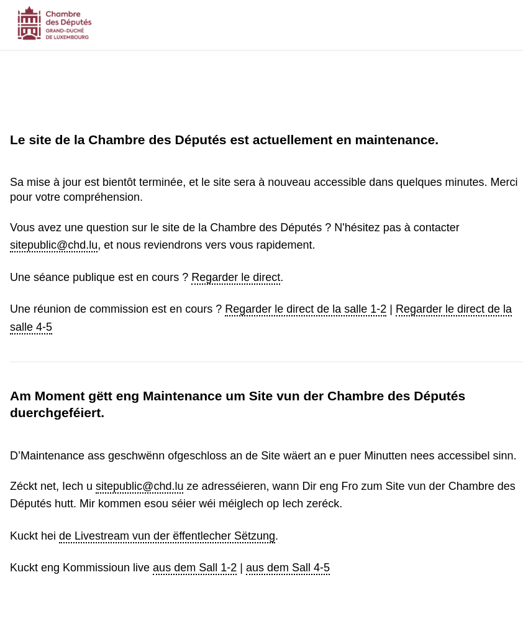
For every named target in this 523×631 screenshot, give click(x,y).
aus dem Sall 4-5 (288, 567)
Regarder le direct (235, 277)
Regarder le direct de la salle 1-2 (305, 309)
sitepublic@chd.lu (54, 245)
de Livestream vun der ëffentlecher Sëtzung (167, 536)
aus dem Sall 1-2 (195, 567)
